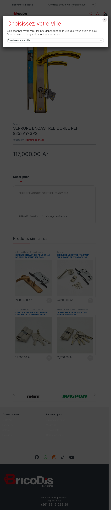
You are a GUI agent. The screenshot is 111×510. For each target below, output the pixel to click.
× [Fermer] (104, 19)
